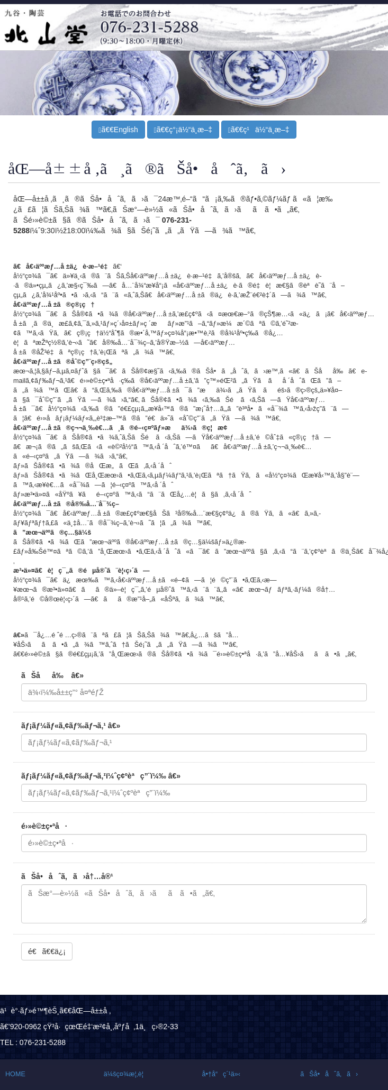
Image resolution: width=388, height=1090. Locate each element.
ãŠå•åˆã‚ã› (329, 1074)
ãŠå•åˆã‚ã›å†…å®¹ (67, 876)
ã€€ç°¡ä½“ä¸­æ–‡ (183, 129)
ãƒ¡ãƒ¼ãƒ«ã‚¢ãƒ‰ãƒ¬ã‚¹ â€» (70, 725)
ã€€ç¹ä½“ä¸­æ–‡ (259, 129)
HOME (15, 1074)
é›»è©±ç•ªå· (44, 826)
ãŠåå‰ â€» (52, 675)
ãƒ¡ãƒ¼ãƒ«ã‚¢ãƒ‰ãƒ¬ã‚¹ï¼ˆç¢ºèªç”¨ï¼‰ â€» (101, 776)
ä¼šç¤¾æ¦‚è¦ (126, 1074)
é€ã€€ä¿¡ (47, 951)
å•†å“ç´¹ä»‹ (221, 1074)
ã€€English (118, 129)
